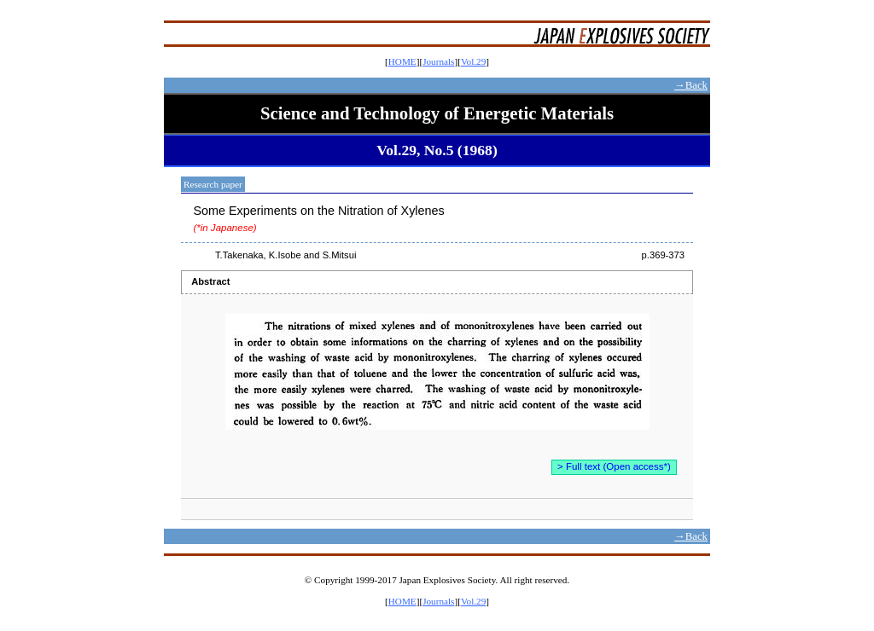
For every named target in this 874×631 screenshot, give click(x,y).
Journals (438, 61)
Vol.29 (473, 61)
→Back (691, 85)
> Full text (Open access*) (614, 466)
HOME (402, 61)
